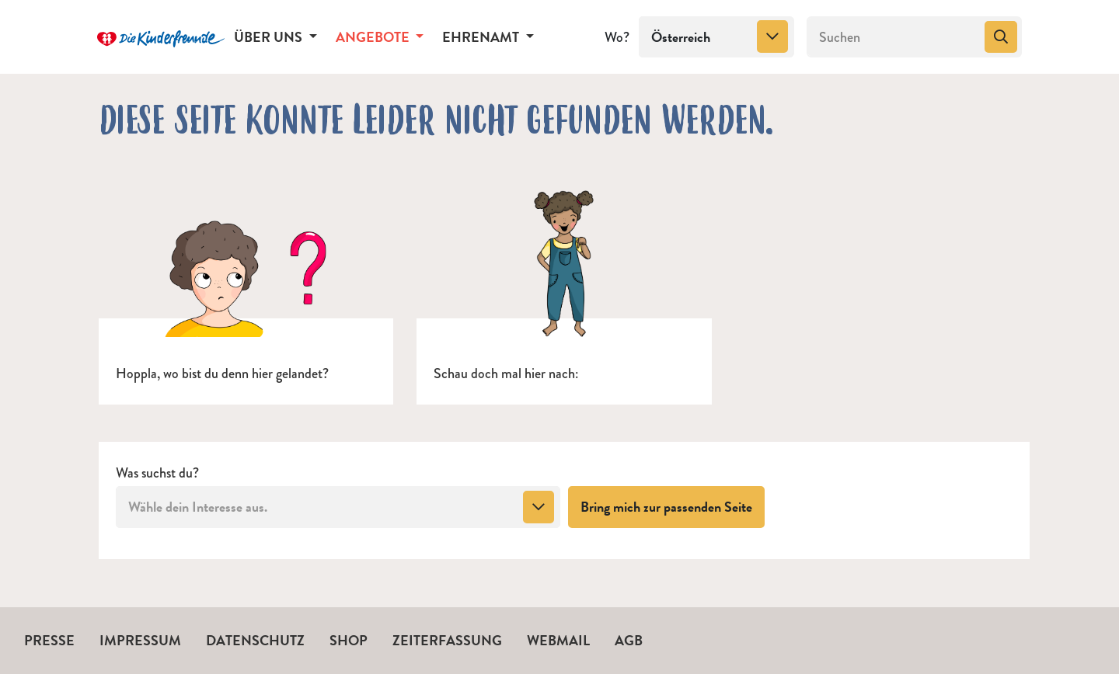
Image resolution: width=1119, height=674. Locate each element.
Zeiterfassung (447, 640)
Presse (49, 640)
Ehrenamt (482, 36)
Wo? (617, 37)
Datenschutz (255, 640)
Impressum (140, 640)
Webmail (558, 640)
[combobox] (716, 37)
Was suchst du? (157, 473)
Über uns (269, 36)
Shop (348, 640)
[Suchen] (894, 37)
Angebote (374, 36)
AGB (629, 640)
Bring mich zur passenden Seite (672, 506)
